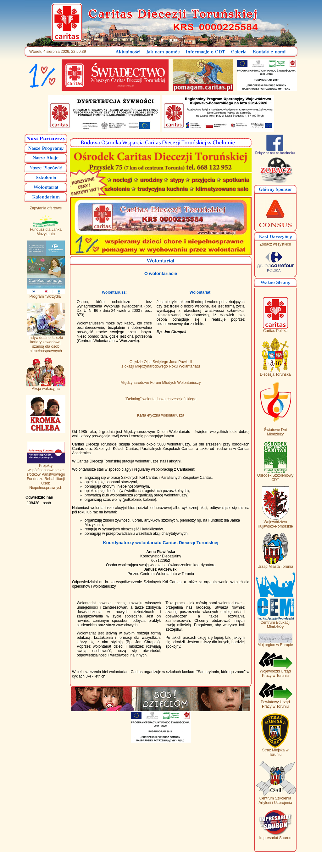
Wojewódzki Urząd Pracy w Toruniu (275, 672)
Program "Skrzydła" (46, 295)
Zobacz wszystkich (275, 244)
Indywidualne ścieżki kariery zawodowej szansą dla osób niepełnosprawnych (46, 342)
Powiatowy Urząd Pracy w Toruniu (275, 702)
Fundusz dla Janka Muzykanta (46, 230)
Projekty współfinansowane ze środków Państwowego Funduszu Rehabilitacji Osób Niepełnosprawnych (45, 475)
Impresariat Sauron (275, 836)
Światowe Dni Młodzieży (275, 432)
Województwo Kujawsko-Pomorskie (275, 522)
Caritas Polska (275, 329)
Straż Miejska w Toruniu (275, 750)
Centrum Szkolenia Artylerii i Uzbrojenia (276, 799)
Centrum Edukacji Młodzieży (275, 623)
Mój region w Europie (275, 643)
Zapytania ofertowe (46, 208)
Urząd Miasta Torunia (275, 565)
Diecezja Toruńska (275, 373)
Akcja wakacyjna (45, 387)
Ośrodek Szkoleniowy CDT (275, 476)
